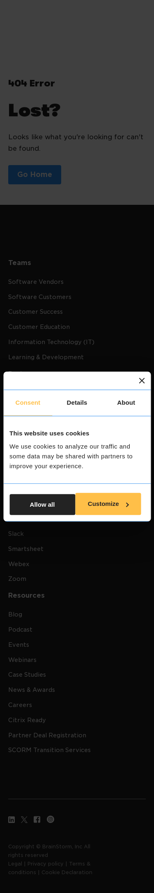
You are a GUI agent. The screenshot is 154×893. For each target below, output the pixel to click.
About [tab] (126, 402)
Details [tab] (77, 402)
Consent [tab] (27, 402)
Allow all (42, 504)
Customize (108, 504)
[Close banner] (142, 380)
